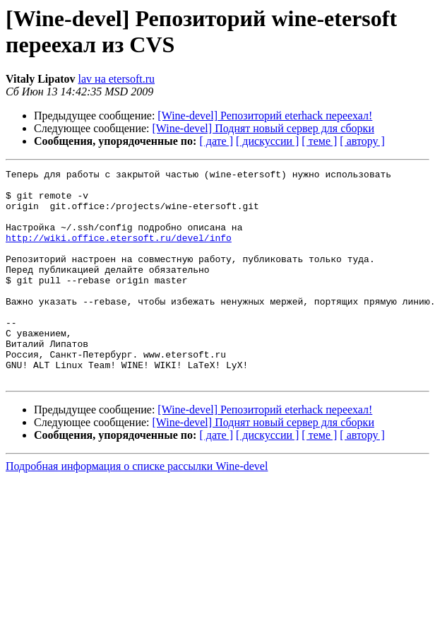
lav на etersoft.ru (116, 79)
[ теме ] (319, 141)
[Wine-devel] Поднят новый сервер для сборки (263, 128)
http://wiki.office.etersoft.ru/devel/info (119, 252)
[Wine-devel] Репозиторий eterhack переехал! (264, 116)
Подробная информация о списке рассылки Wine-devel (137, 508)
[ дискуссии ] (267, 141)
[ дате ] (216, 141)
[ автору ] (362, 141)
